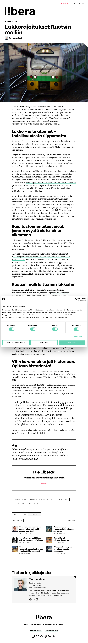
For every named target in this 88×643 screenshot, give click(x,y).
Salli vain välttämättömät (16, 343)
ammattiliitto (21, 499)
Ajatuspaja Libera (21, 11)
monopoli (19, 503)
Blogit (15, 21)
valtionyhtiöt (35, 503)
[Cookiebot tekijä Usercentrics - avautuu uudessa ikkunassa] (77, 299)
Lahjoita (64, 3)
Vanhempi (19, 521)
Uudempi (69, 521)
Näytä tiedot (77, 337)
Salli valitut (44, 343)
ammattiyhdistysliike (42, 499)
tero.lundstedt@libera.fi (37, 588)
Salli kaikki (72, 343)
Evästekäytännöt (36, 631)
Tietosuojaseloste (51, 631)
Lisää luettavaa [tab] (20, 514)
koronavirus (62, 499)
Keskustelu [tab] (34, 514)
